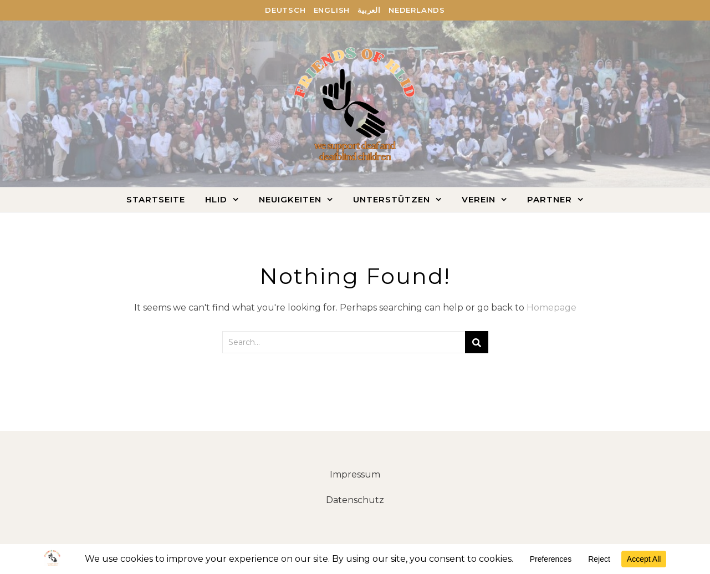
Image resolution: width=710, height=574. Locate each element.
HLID (216, 199)
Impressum (355, 474)
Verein (479, 199)
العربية (369, 10)
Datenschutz (355, 500)
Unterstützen (391, 199)
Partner (549, 199)
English (332, 10)
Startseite (155, 199)
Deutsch (285, 10)
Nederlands (417, 10)
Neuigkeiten (290, 199)
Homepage (551, 307)
